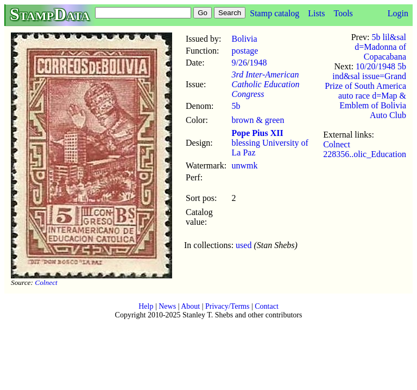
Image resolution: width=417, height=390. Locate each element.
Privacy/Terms (227, 306)
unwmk (245, 165)
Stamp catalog (274, 13)
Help (145, 306)
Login (398, 13)
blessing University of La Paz (270, 142)
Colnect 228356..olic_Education (364, 149)
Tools (342, 13)
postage (245, 50)
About (190, 306)
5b (236, 105)
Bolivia (244, 38)
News (167, 306)
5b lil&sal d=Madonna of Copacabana (380, 46)
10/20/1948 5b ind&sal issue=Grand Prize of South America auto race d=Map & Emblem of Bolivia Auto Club (365, 91)
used (243, 245)
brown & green (258, 120)
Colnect (46, 282)
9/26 (239, 62)
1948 (258, 62)
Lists (316, 13)
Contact (267, 306)
